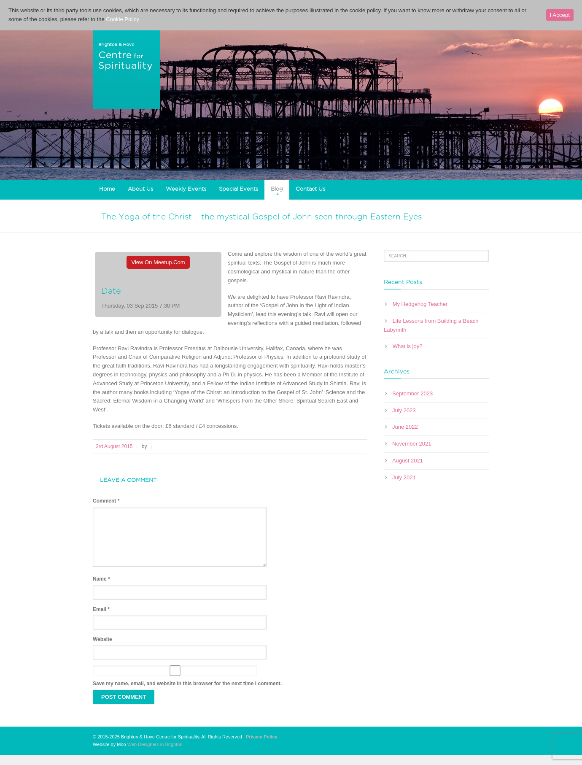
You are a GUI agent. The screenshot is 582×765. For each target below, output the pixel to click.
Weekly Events (186, 189)
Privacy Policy (262, 746)
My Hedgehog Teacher (420, 304)
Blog (277, 189)
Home (107, 189)
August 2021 (407, 460)
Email (101, 619)
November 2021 (411, 444)
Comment (106, 501)
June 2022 (405, 427)
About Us (140, 189)
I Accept (560, 15)
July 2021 (404, 477)
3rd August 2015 (114, 446)
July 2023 (404, 410)
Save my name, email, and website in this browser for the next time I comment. (187, 694)
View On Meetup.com (158, 262)
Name (101, 589)
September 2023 (412, 393)
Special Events (238, 189)
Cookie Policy (122, 19)
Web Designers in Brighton (155, 754)
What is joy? (408, 346)
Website (102, 649)
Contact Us (310, 189)
